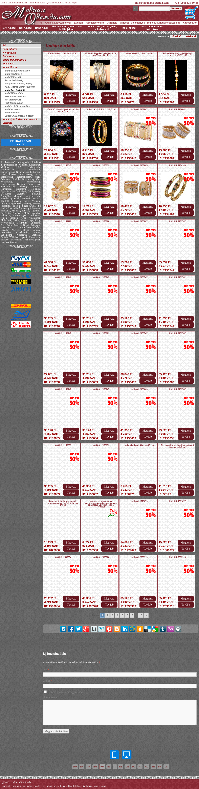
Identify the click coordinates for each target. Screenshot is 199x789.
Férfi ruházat (9, 28)
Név (45, 669)
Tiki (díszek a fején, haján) (18, 83)
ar (88, 766)
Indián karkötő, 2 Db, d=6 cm (139, 53)
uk (166, 766)
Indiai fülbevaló (13, 77)
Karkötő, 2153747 (177, 221)
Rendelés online (95, 22)
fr (159, 766)
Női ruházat (25, 28)
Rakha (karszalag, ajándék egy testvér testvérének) (177, 54)
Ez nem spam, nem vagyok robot (65, 692)
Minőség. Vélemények (132, 22)
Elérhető (7, 122)
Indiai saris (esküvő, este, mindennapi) (102, 28)
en (82, 766)
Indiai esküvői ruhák (14, 60)
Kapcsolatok (190, 22)
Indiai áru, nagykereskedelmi (163, 22)
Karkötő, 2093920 (101, 557)
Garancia (112, 22)
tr (153, 766)
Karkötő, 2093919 (139, 557)
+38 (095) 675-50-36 (186, 2)
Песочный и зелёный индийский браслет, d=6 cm (177, 446)
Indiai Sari (8, 63)
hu (102, 766)
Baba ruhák (41, 28)
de (127, 766)
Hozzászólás (50, 697)
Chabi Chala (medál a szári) (19, 116)
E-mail (46, 680)
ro (146, 766)
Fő (41, 22)
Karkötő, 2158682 (177, 109)
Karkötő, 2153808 (101, 221)
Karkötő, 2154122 (63, 221)
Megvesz (71, 94)
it (115, 766)
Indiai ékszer (129, 28)
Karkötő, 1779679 (139, 501)
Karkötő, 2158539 (101, 165)
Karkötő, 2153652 (101, 445)
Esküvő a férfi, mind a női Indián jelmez (67, 28)
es (120, 766)
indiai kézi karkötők (15, 90)
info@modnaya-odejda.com (152, 2)
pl (133, 766)
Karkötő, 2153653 (63, 445)
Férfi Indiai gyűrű (14, 103)
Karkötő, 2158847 (139, 109)
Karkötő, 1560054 (63, 557)
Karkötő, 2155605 (139, 165)
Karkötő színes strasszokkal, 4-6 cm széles (63, 110)
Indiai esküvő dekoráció (17, 70)
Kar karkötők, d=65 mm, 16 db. (63, 53)
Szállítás (78, 22)
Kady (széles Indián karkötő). (20, 87)
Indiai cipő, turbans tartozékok (152, 28)
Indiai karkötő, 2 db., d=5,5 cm (101, 109)
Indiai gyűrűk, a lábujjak (17, 106)
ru (75, 766)
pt (139, 766)
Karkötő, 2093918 (177, 557)
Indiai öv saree (12, 112)
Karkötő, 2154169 (177, 165)
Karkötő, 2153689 (101, 333)
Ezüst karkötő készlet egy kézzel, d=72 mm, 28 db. (101, 54)
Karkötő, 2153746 (63, 277)
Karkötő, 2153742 (177, 277)
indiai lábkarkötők (14, 93)
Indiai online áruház (21, 782)
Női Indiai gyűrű (13, 99)
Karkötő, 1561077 (177, 501)
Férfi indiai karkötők (15, 96)
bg (95, 766)
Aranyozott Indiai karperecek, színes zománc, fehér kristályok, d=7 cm (63, 503)
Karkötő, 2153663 (139, 389)
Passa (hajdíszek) (14, 80)
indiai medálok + (13, 74)
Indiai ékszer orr (13, 109)
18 (140, 615)
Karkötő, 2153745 (101, 277)
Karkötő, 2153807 (139, 221)
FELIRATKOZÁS (20, 142)
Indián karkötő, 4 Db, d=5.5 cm (139, 445)
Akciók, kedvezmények (58, 22)
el (108, 766)
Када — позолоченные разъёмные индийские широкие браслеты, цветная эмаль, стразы (101, 504)
